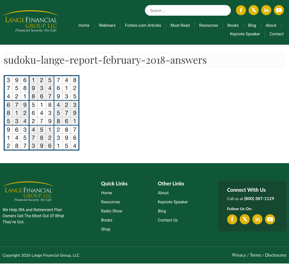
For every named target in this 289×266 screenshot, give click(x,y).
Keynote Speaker (245, 34)
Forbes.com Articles (143, 25)
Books (233, 25)
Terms (255, 257)
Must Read (180, 25)
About (270, 25)
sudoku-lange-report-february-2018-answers (128, 61)
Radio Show (111, 213)
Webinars (107, 25)
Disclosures (275, 257)
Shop (105, 232)
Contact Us (168, 223)
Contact (277, 34)
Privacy (239, 257)
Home (84, 25)
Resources (208, 25)
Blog (252, 25)
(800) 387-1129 (259, 201)
